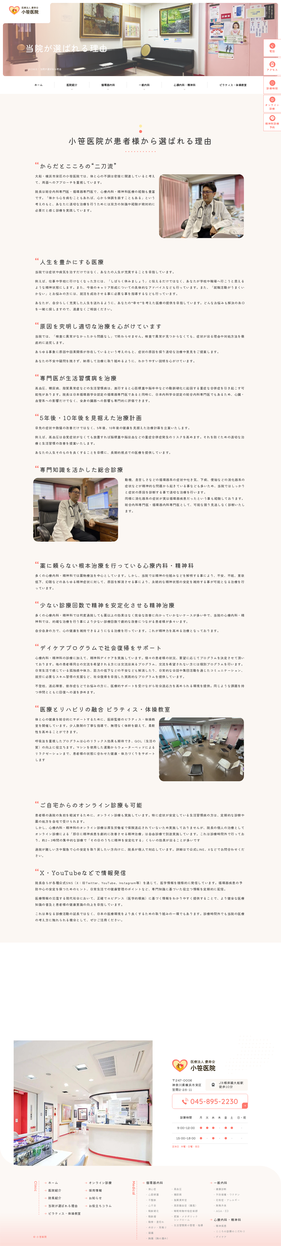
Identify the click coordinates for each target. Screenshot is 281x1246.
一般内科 (144, 85)
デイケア (221, 1237)
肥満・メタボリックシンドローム (186, 1218)
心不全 (152, 1205)
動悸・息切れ (156, 1222)
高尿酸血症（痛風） (186, 1205)
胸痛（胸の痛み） (159, 1238)
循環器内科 (108, 85)
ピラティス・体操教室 (233, 85)
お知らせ (95, 1198)
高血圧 (178, 1189)
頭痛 (151, 1233)
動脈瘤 (152, 1216)
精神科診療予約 (272, 125)
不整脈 (152, 1200)
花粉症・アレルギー (228, 1200)
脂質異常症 (180, 1200)
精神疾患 (221, 1226)
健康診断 (221, 1189)
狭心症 (152, 1189)
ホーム (38, 85)
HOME (32, 69)
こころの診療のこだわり (230, 1231)
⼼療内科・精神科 (185, 85)
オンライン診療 (100, 1182)
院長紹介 (54, 1198)
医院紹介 (71, 85)
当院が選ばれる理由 (63, 1205)
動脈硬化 (153, 1211)
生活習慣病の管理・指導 (188, 1225)
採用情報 (95, 1190)
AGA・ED (222, 1211)
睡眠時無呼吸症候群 (186, 1211)
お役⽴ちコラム (100, 1205)
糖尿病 (178, 1194)
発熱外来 (221, 1205)
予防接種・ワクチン (228, 1194)
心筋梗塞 (153, 1194)
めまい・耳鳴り (157, 1227)
